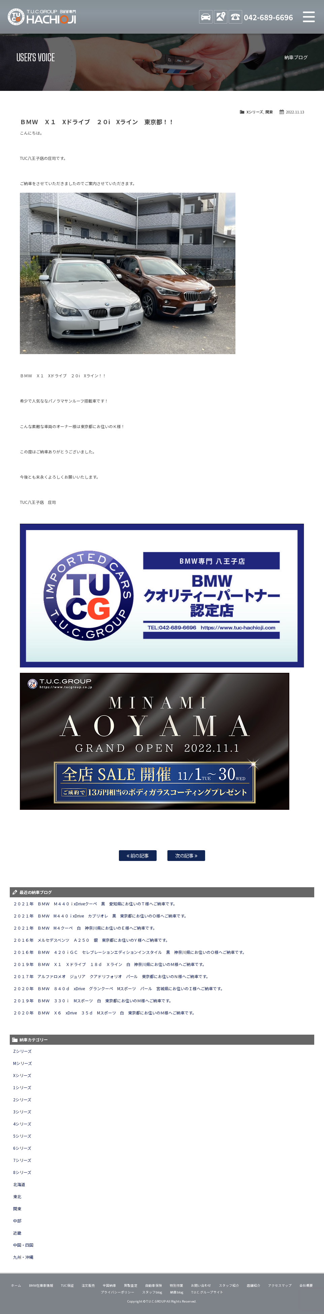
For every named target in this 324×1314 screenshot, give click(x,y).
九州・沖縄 (23, 1257)
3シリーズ (22, 1111)
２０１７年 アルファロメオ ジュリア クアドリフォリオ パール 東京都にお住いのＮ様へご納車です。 (111, 976)
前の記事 (138, 855)
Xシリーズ (255, 111)
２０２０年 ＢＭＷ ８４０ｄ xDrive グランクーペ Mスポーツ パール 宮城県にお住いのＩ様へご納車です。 (119, 988)
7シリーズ (22, 1160)
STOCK (206, 17)
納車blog (177, 1292)
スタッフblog (152, 1292)
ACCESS (220, 17)
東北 (17, 1196)
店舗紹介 (253, 1285)
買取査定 (130, 1285)
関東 (269, 111)
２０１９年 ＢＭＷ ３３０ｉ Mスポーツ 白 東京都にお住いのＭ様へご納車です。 (93, 1000)
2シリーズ (22, 1099)
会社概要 (306, 1285)
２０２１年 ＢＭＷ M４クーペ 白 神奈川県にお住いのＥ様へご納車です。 (85, 928)
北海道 (19, 1184)
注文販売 (88, 1285)
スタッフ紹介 (229, 1285)
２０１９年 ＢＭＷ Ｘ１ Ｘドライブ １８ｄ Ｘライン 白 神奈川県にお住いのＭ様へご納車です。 (109, 964)
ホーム (16, 1285)
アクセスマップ (280, 1285)
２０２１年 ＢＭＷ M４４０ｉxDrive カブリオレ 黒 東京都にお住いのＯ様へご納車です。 (100, 916)
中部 (17, 1220)
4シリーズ (22, 1124)
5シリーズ (22, 1136)
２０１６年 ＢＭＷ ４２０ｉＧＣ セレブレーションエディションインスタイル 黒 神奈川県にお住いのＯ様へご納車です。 (130, 952)
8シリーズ (22, 1172)
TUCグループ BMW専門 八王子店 (42, 17)
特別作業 (176, 1285)
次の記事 (186, 855)
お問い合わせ (201, 1285)
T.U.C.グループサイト (207, 1292)
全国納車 (109, 1285)
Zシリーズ (22, 1051)
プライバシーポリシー (117, 1292)
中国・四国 (23, 1245)
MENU (309, 17)
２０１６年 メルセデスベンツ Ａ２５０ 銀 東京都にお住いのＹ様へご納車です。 (91, 940)
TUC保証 (67, 1285)
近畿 (17, 1233)
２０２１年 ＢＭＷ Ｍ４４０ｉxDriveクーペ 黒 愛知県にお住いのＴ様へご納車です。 (95, 903)
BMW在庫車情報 (41, 1285)
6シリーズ (22, 1148)
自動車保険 (153, 1285)
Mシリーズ (22, 1063)
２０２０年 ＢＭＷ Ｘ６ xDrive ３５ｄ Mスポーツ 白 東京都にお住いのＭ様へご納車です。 (104, 1012)
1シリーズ (22, 1087)
